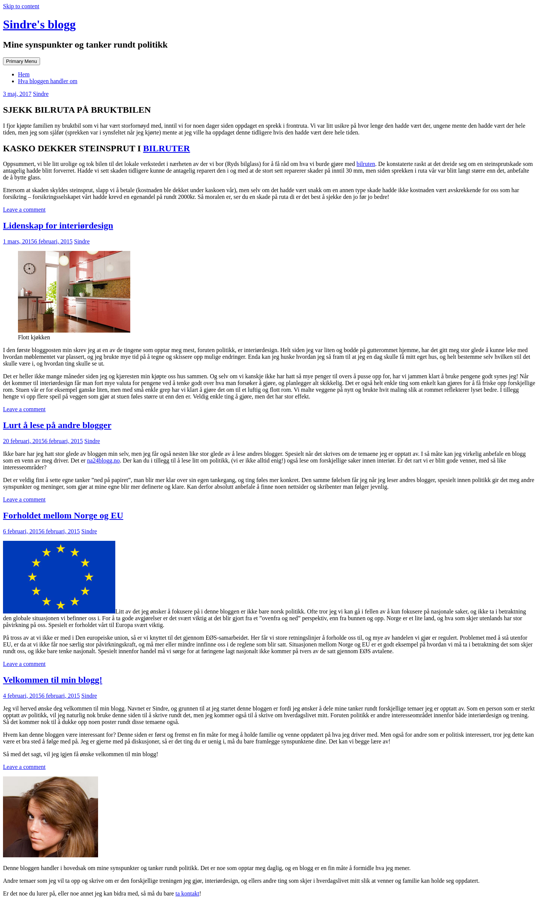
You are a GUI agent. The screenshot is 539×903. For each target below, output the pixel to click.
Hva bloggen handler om (47, 81)
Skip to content (21, 6)
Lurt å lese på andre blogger (57, 425)
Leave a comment (24, 209)
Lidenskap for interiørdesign (58, 225)
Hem (24, 74)
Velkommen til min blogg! (52, 680)
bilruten (365, 164)
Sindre (41, 94)
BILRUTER (166, 148)
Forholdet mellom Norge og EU (63, 515)
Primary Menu (21, 61)
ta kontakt (188, 893)
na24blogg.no (103, 460)
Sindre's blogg (39, 24)
